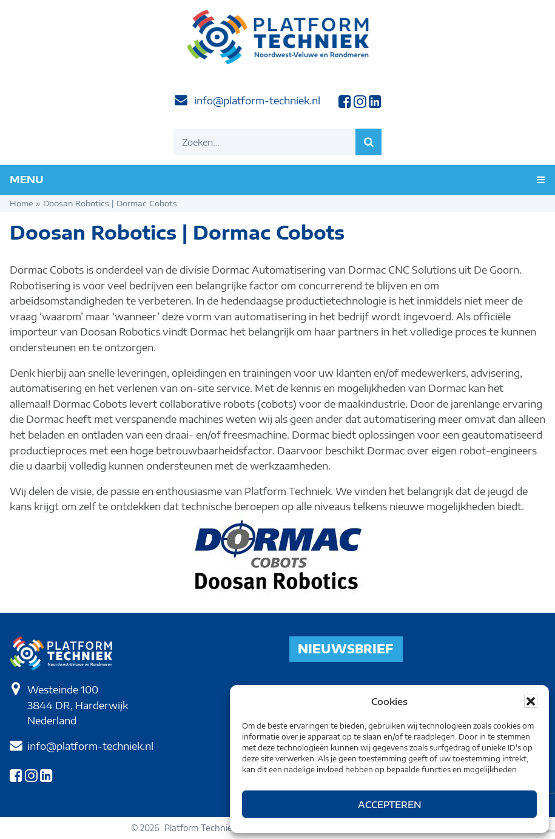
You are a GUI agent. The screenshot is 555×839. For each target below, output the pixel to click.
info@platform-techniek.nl (257, 101)
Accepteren (390, 804)
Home (21, 203)
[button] (531, 701)
